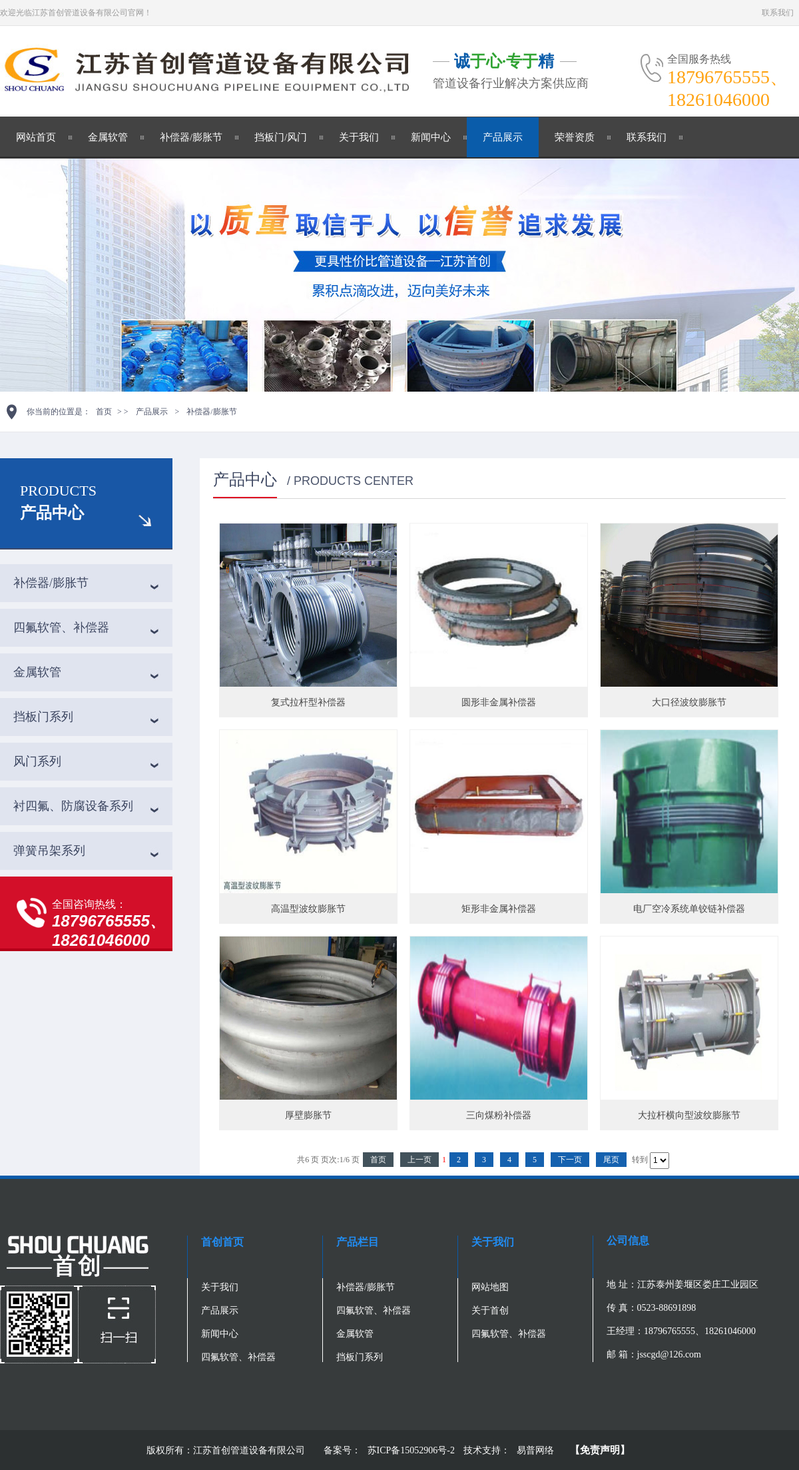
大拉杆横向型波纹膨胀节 (689, 1115)
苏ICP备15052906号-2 (412, 1450)
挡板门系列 (43, 716)
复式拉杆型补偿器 (308, 702)
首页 (104, 411)
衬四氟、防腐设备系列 (73, 806)
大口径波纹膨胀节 (689, 702)
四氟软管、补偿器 (61, 627)
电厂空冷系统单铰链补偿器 (689, 909)
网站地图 (490, 1287)
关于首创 (490, 1310)
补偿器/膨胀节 (191, 137)
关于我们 (359, 137)
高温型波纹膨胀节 (308, 909)
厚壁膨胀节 (308, 1115)
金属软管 (108, 137)
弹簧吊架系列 (49, 850)
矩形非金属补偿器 (498, 909)
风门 (297, 137)
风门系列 (37, 761)
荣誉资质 (575, 137)
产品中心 (52, 513)
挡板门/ (270, 137)
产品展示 (503, 137)
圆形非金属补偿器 (498, 702)
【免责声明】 (600, 1450)
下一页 (570, 1159)
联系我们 (778, 12)
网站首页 (36, 137)
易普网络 (535, 1450)
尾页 (611, 1159)
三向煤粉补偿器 (498, 1115)
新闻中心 (431, 137)
